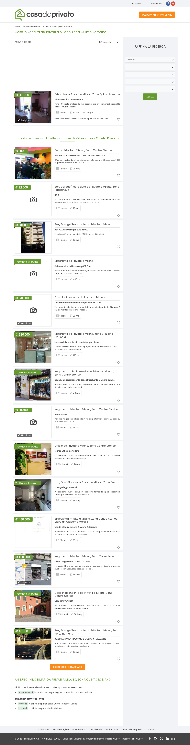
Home (18, 26)
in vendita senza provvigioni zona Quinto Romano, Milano (55, 692)
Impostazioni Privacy (132, 738)
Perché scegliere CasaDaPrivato (69, 729)
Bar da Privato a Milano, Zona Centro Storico (83, 150)
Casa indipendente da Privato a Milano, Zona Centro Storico (83, 594)
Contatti (150, 729)
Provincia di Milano (32, 26)
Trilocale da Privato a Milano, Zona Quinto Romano (87, 94)
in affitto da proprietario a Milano (40, 708)
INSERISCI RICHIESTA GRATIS (67, 666)
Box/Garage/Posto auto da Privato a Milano (83, 224)
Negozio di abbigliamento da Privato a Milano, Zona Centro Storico (84, 373)
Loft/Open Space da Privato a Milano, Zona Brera (86, 482)
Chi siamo (43, 729)
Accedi (136, 3)
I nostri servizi (95, 729)
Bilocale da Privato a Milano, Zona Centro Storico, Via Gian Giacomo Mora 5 (86, 520)
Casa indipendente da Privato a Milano (80, 297)
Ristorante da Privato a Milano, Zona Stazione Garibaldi (84, 335)
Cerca (150, 96)
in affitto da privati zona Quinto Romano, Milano (47, 703)
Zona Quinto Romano (62, 26)
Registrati (156, 3)
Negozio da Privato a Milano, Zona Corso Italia (84, 556)
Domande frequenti (132, 729)
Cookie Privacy (112, 738)
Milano (46, 26)
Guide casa (112, 729)
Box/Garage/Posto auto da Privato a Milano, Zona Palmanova (87, 188)
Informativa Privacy (93, 738)
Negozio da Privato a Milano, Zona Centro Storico (86, 409)
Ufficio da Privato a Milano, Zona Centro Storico (85, 445)
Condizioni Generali (72, 738)
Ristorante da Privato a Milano (74, 261)
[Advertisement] (67, 69)
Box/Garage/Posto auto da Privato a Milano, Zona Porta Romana (87, 632)
